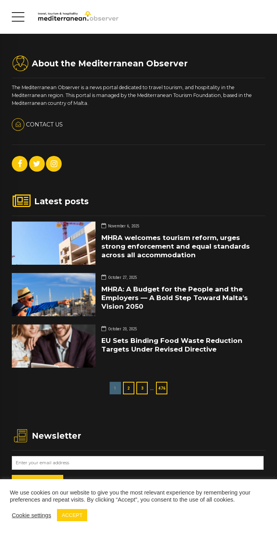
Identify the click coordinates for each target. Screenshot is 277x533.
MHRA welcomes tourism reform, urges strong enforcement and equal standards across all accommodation (175, 246)
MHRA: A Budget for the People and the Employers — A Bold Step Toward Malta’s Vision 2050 (174, 297)
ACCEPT (72, 515)
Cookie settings (31, 515)
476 (161, 388)
